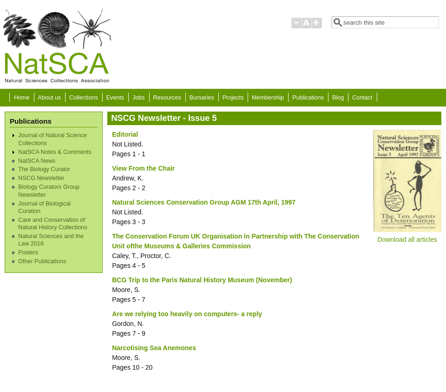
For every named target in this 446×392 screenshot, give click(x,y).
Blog (338, 97)
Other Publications (42, 261)
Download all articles (407, 239)
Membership (268, 97)
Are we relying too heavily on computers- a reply (187, 314)
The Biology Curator (44, 169)
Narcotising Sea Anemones (154, 348)
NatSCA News (36, 161)
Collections (83, 97)
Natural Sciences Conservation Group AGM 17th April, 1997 (203, 202)
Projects (233, 97)
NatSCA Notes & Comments (54, 152)
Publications (308, 97)
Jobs (138, 97)
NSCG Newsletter (41, 178)
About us (49, 97)
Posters (28, 252)
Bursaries (202, 97)
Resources (167, 97)
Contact (362, 97)
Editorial (125, 134)
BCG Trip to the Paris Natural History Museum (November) (202, 280)
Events (115, 97)
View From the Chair (143, 168)
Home (22, 97)
